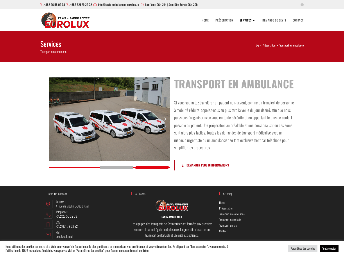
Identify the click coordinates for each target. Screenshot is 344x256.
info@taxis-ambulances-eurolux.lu (118, 4)
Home (222, 202)
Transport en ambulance (291, 45)
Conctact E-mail (64, 236)
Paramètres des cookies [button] (303, 248)
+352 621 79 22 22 (81, 4)
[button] (53, 119)
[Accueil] (257, 45)
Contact (223, 231)
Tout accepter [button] (329, 248)
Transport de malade (230, 219)
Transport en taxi (228, 225)
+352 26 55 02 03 (54, 4)
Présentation (226, 208)
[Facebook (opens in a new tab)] (301, 4)
